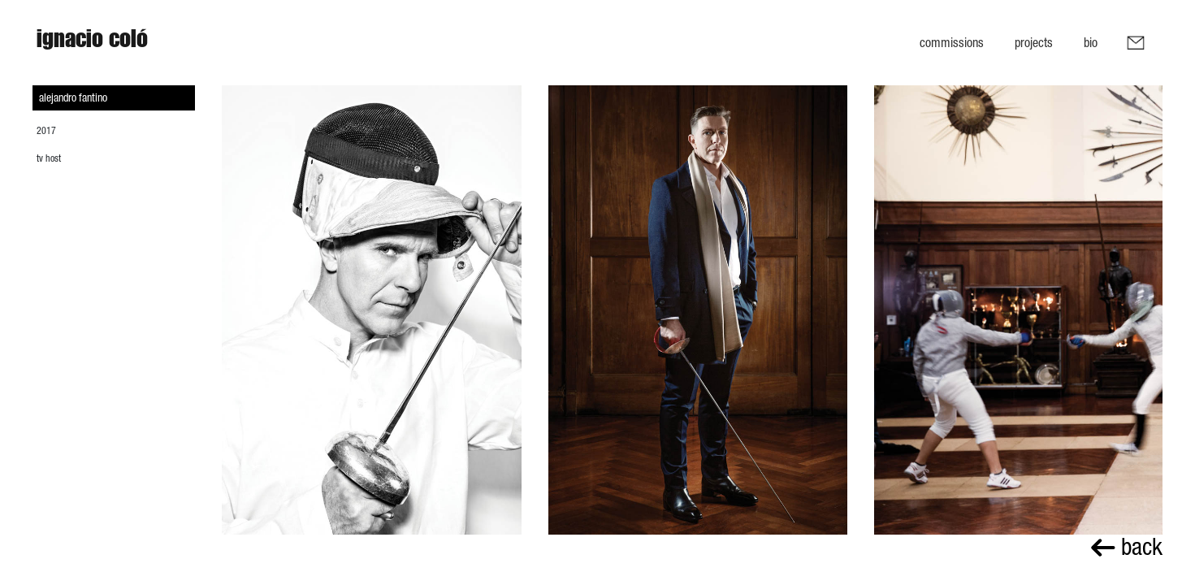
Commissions (952, 42)
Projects (1034, 42)
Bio (1091, 42)
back (1127, 546)
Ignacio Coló (92, 42)
